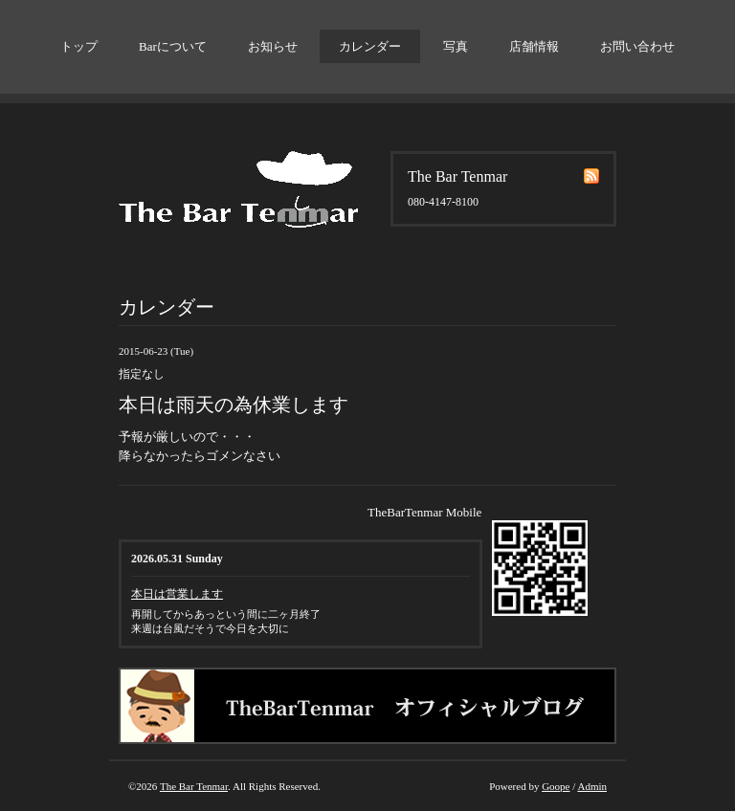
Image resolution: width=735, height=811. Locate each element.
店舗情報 (534, 46)
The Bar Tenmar (194, 786)
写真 (455, 46)
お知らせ (273, 46)
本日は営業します (177, 594)
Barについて (173, 46)
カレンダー (370, 46)
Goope (555, 786)
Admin (592, 786)
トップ (79, 46)
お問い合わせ (637, 46)
